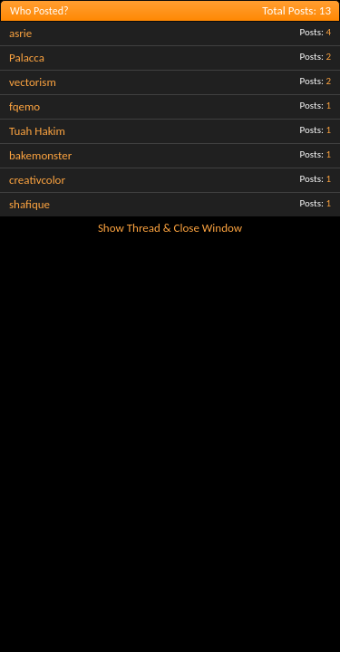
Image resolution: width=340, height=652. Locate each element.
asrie (20, 33)
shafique (29, 204)
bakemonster (40, 155)
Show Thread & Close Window (170, 228)
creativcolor (37, 180)
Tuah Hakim (37, 131)
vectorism (32, 82)
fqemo (24, 106)
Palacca (26, 57)
